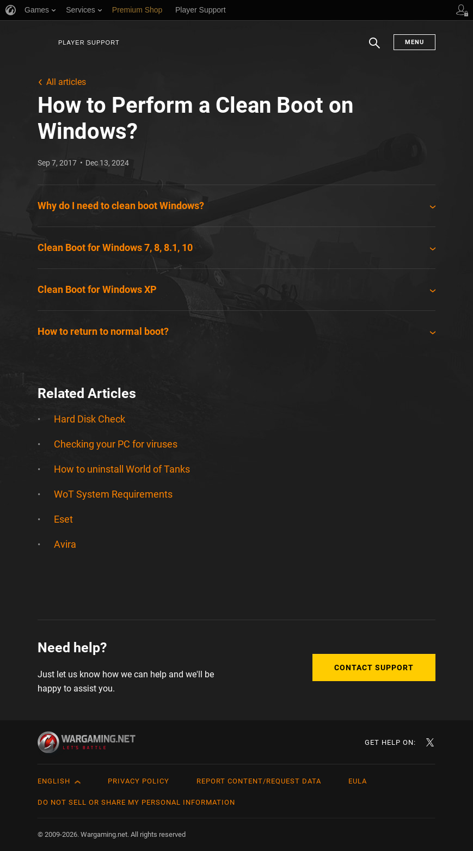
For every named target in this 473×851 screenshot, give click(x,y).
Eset (63, 519)
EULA (357, 781)
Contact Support (374, 667)
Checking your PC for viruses (115, 444)
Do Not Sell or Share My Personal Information (136, 802)
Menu (414, 42)
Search (374, 48)
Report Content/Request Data (258, 781)
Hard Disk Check (89, 419)
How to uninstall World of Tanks (122, 469)
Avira (65, 544)
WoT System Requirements (113, 494)
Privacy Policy (138, 781)
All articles (66, 82)
